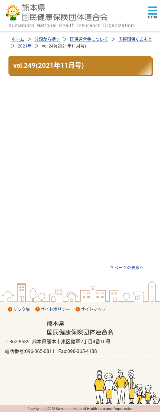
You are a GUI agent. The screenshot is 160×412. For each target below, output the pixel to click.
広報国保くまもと (135, 39)
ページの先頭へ (129, 267)
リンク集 (21, 309)
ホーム (17, 39)
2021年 (25, 46)
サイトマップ (93, 309)
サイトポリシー (55, 309)
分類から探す (47, 39)
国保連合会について (89, 39)
